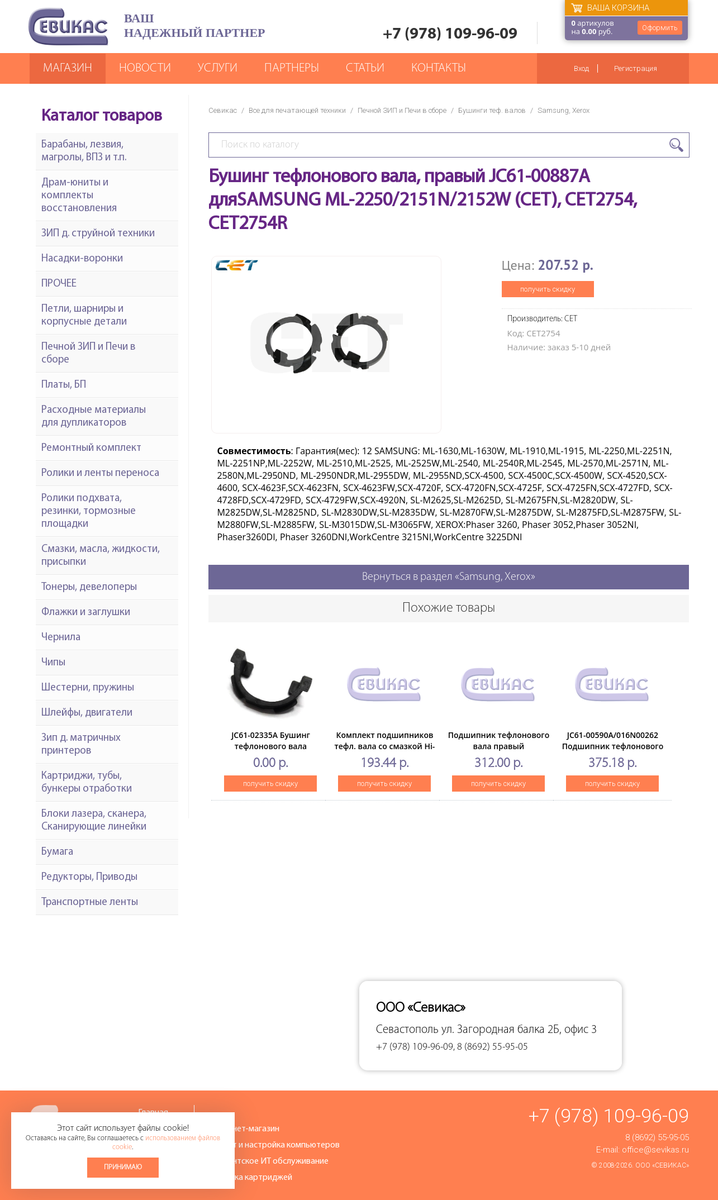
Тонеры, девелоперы (89, 587)
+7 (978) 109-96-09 (450, 34)
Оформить (660, 27)
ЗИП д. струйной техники (98, 233)
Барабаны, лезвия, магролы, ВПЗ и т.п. (83, 151)
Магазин (67, 68)
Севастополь (407, 1030)
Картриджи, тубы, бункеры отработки (86, 782)
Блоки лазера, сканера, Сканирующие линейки (93, 820)
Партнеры (291, 68)
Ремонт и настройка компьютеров (274, 1145)
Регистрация (635, 68)
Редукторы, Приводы (89, 877)
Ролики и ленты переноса (100, 473)
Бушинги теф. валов (492, 110)
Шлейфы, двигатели (86, 713)
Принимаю (123, 1167)
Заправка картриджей (250, 1177)
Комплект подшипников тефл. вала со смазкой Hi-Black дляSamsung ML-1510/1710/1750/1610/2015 (384, 752)
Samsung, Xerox (563, 110)
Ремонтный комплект (91, 448)
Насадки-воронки (82, 259)
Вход (581, 68)
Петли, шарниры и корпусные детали (84, 315)
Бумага (57, 852)
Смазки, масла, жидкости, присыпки (100, 556)
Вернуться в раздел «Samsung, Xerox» (448, 577)
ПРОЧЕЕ (59, 284)
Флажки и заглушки (85, 612)
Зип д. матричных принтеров (81, 744)
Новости (145, 68)
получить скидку (547, 289)
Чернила (60, 637)
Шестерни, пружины (87, 688)
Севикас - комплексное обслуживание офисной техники (68, 26)
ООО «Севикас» (662, 1165)
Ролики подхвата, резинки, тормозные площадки (88, 511)
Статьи (365, 68)
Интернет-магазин (243, 1129)
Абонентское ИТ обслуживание (268, 1161)
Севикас (222, 110)
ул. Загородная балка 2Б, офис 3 (519, 1030)
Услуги (217, 68)
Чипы (53, 663)
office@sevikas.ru (655, 1150)
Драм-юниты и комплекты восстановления (79, 196)
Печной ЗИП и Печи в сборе (402, 110)
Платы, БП (63, 385)
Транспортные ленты (89, 902)
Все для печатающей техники (297, 110)
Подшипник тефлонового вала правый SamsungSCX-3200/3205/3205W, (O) (499, 752)
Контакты (438, 68)
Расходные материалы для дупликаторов (93, 416)
